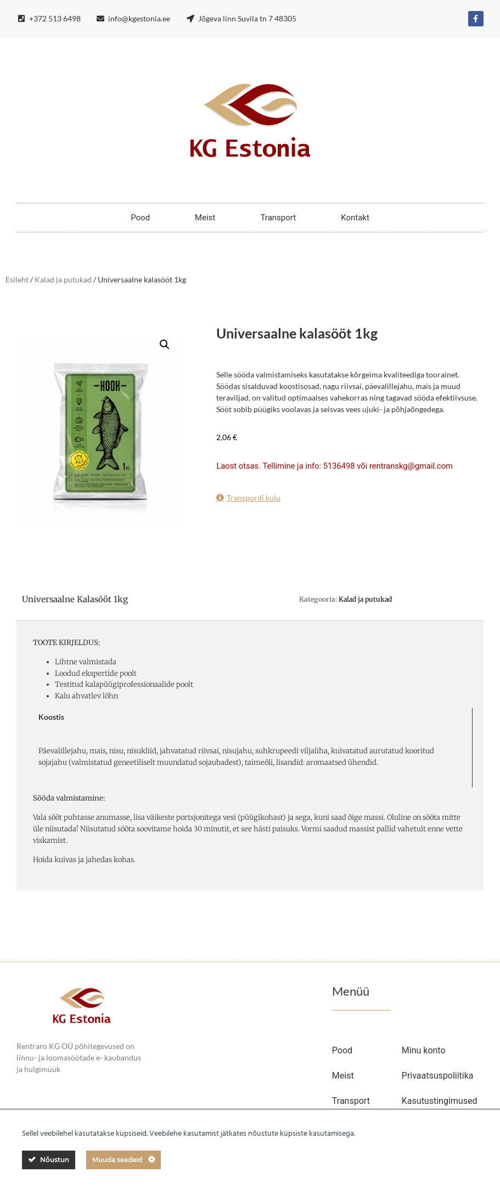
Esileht (17, 279)
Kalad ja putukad (63, 279)
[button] (165, 344)
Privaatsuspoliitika (438, 1075)
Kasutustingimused (439, 1101)
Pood (140, 218)
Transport (278, 218)
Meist (205, 218)
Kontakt (355, 218)
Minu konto (424, 1050)
